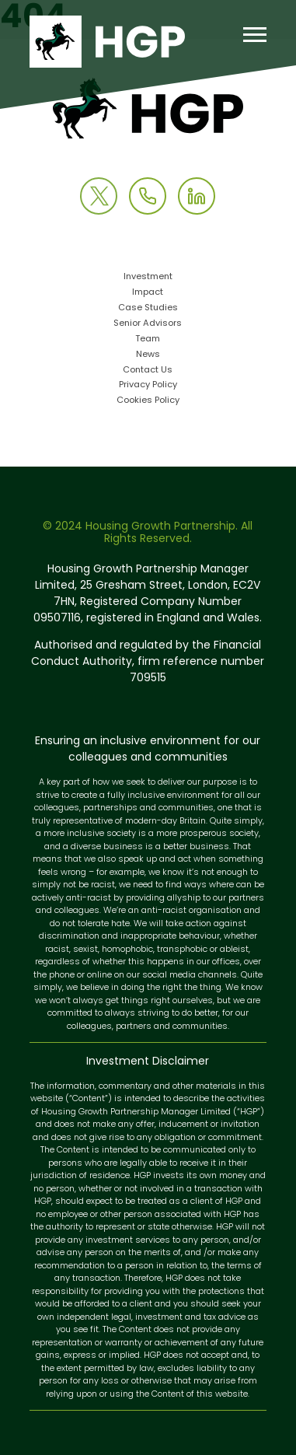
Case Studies (148, 308)
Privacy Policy (148, 385)
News (148, 355)
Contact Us (147, 370)
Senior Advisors (147, 324)
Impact (147, 293)
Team (147, 339)
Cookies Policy (148, 401)
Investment (148, 277)
